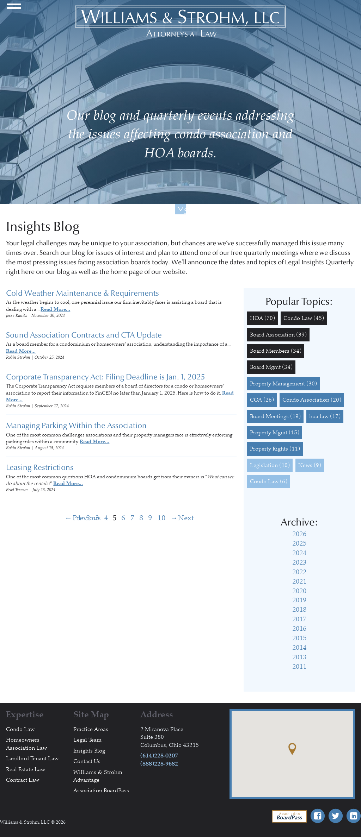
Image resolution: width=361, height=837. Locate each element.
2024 (299, 553)
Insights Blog (89, 750)
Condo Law (303, 318)
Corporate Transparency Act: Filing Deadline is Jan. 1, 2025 (105, 377)
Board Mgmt (271, 367)
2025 (299, 543)
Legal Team (87, 739)
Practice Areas (90, 729)
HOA (262, 318)
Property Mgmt (274, 432)
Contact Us (86, 761)
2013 (299, 657)
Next (174, 518)
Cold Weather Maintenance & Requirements (82, 293)
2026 (299, 534)
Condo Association (311, 399)
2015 (299, 638)
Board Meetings (275, 416)
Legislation (270, 465)
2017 (299, 619)
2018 (299, 609)
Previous (69, 518)
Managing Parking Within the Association (76, 425)
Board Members (275, 350)
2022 (299, 572)
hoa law (325, 416)
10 (161, 518)
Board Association (278, 334)
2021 (299, 581)
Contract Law (22, 779)
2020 (299, 591)
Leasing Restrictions (39, 467)
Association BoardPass (101, 790)
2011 (299, 666)
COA (262, 399)
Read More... (55, 309)
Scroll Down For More (185, 210)
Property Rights (275, 448)
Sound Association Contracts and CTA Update (84, 335)
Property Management (283, 383)
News (309, 465)
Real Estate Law (25, 769)
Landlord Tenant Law (32, 758)
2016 (299, 628)
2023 (299, 562)
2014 (299, 647)
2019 (299, 600)
